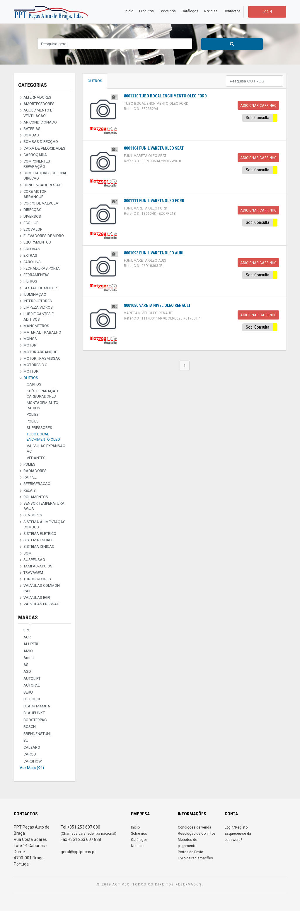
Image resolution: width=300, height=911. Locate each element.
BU (25, 740)
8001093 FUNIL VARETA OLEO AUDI (153, 253)
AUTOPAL (31, 685)
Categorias (32, 85)
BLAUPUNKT (34, 713)
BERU (28, 692)
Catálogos (190, 11)
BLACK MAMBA (36, 706)
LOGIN (267, 12)
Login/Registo (236, 827)
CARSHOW (32, 761)
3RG (26, 630)
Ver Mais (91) (32, 767)
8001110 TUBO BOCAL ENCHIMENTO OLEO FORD (165, 96)
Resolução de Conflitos (197, 833)
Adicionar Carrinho (258, 105)
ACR (27, 637)
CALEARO (31, 747)
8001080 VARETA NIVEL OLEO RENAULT (157, 305)
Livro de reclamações (195, 858)
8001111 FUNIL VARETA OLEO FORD (154, 200)
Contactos (232, 11)
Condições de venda (194, 827)
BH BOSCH (32, 699)
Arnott (28, 657)
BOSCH (29, 726)
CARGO (29, 754)
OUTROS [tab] (95, 81)
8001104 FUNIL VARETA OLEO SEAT (154, 148)
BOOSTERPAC (35, 720)
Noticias (211, 11)
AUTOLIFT (31, 678)
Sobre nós (168, 11)
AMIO (28, 651)
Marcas (28, 617)
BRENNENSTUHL (37, 733)
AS (25, 664)
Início (129, 11)
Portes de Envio (190, 852)
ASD (27, 671)
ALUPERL (31, 644)
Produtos (146, 11)
